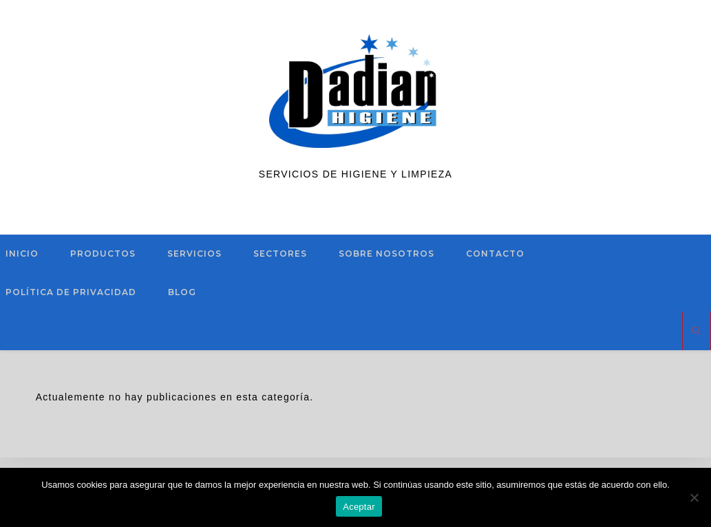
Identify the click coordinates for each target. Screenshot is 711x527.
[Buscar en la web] (696, 332)
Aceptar (359, 507)
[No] (694, 497)
